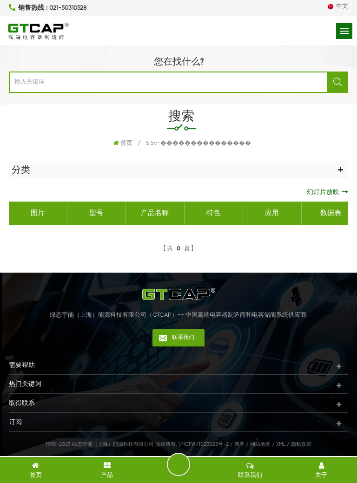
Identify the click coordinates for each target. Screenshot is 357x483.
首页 (122, 143)
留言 (178, 464)
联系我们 (183, 337)
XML (280, 444)
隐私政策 (301, 444)
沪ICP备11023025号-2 (203, 444)
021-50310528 (67, 8)
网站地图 (260, 444)
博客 (239, 444)
